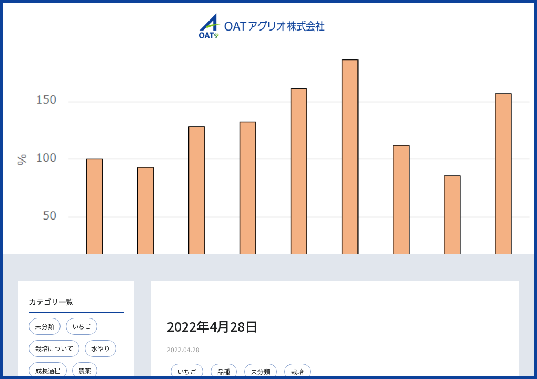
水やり (100, 348)
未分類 (44, 326)
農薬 (84, 370)
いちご (81, 326)
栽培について (54, 348)
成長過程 (48, 370)
